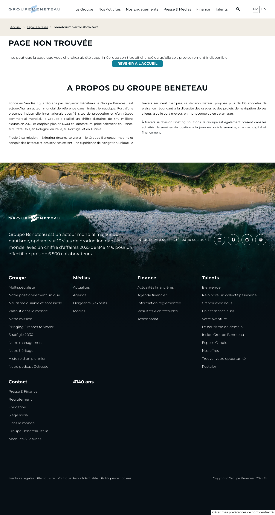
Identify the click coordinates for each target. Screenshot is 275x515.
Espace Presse (37, 27)
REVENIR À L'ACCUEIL (137, 63)
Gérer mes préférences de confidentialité (242, 512)
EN (263, 9)
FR (255, 9)
